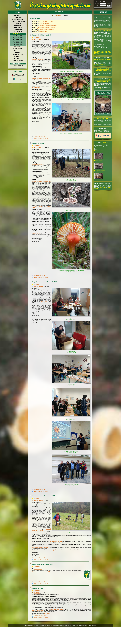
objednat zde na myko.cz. (103, 88)
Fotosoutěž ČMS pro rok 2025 (46, 21)
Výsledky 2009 (17, 43)
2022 (36, 206)
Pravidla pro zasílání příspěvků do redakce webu (103, 69)
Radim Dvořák (38, 569)
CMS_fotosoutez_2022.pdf (57, 609)
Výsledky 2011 (17, 39)
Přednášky (18, 29)
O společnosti (17, 19)
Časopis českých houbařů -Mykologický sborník (102, 80)
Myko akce (18, 31)
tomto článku (44, 301)
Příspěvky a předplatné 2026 (103, 30)
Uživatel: (97, 3)
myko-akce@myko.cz (99, 64)
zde (50, 181)
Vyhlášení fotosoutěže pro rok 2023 (46, 27)
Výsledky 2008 (17, 44)
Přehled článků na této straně (41, 138)
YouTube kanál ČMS (102, 118)
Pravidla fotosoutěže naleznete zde (41, 78)
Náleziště (18, 50)
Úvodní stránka (57, 15)
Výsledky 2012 (17, 37)
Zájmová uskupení (18, 21)
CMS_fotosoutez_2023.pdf (55, 541)
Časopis (18, 23)
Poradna (17, 25)
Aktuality (18, 15)
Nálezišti (105, 142)
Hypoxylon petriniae (99, 150)
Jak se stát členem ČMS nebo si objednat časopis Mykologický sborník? (102, 52)
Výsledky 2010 (17, 41)
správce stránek (18, 67)
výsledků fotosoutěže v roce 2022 (41, 529)
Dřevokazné (17, 27)
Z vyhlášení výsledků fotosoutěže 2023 (48, 25)
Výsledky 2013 (17, 35)
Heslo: (97, 5)
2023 (40, 206)
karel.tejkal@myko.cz (40, 236)
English (18, 17)
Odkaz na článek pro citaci (40, 136)
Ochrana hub (18, 54)
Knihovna (17, 46)
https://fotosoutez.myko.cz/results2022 (41, 571)
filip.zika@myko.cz (36, 233)
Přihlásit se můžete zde (37, 59)
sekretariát (102, 187)
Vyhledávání (18, 60)
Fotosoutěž (17, 33)
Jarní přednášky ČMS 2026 (102, 16)
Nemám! (108, 3)
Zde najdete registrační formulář (40, 547)
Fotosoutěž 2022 (43, 31)
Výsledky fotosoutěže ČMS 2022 (46, 29)
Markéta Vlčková (38, 39)
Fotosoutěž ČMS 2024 (44, 23)
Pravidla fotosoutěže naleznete (40, 181)
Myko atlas (17, 48)
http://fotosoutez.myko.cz (38, 610)
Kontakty (18, 56)
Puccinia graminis (98, 160)
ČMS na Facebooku (18, 65)
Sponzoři (17, 58)
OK (108, 5)
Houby (17, 52)
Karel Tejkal (37, 593)
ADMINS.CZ (94, 625)
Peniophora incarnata (99, 170)
